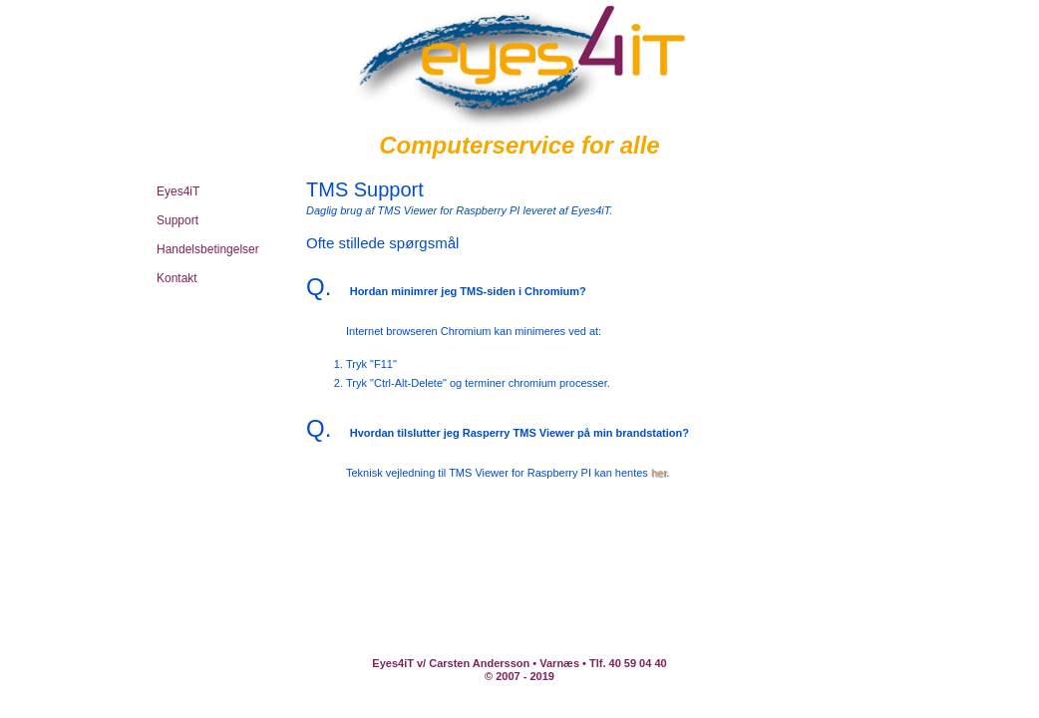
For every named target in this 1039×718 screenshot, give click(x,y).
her (658, 473)
